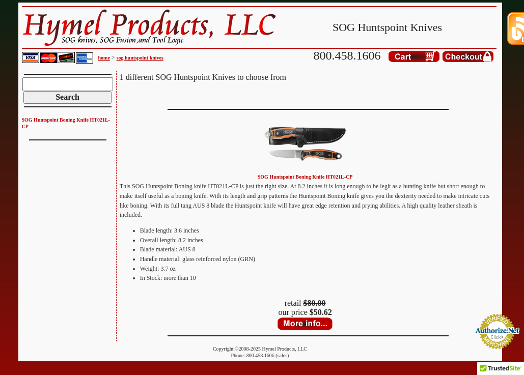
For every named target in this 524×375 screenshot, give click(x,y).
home (104, 58)
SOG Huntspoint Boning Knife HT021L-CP (305, 177)
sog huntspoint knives (140, 58)
